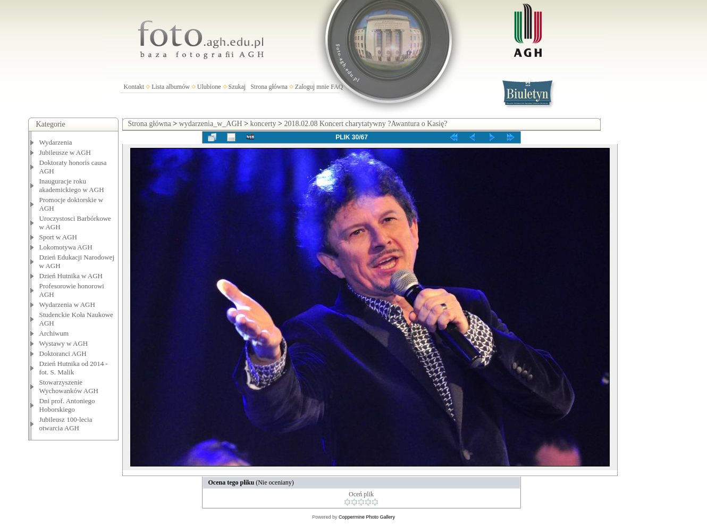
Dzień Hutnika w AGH (71, 276)
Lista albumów (171, 86)
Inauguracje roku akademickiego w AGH (71, 185)
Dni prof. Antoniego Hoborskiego (67, 405)
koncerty (263, 124)
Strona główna (269, 86)
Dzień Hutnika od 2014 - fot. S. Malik (73, 368)
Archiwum (54, 333)
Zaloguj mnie (312, 86)
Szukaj (237, 86)
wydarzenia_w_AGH (210, 124)
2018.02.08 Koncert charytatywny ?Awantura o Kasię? (365, 124)
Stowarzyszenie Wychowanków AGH (69, 386)
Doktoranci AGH (63, 353)
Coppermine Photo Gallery (367, 517)
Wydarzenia (55, 142)
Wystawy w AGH (63, 343)
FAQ (337, 86)
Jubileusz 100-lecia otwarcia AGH (65, 423)
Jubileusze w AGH (65, 152)
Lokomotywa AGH (65, 247)
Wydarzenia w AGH (67, 305)
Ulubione (209, 86)
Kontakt (134, 86)
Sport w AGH (58, 237)
